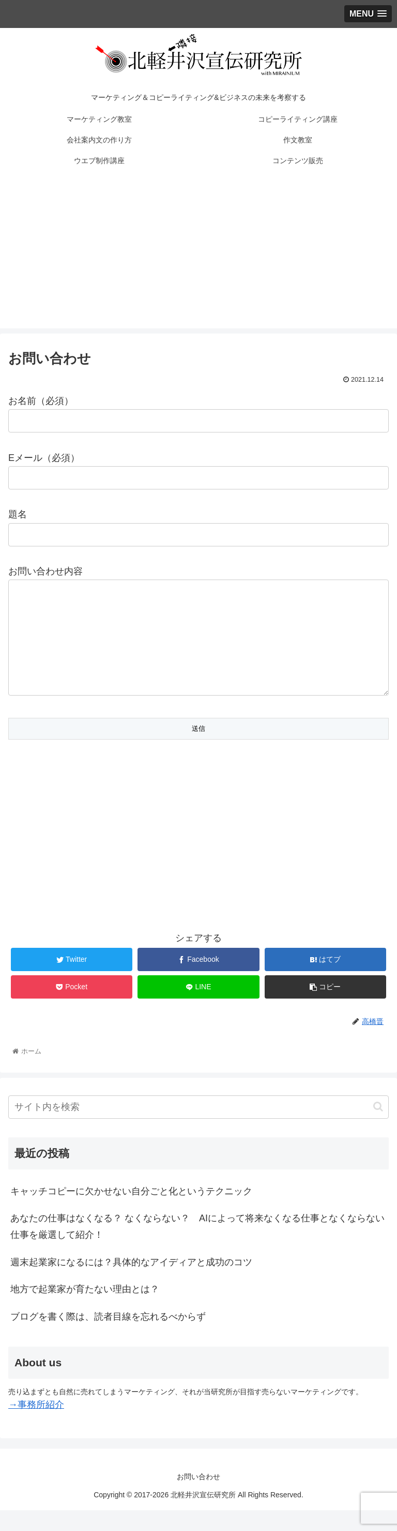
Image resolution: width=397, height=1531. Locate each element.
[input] (198, 1127)
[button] (378, 1127)
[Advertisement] (198, 255)
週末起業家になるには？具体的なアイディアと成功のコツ (131, 1283)
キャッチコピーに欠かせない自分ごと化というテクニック (131, 1212)
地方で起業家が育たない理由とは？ (84, 1310)
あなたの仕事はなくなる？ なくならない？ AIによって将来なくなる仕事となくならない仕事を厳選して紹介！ (197, 1247)
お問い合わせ (198, 1497)
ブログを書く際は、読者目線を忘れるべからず (108, 1337)
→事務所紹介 (36, 1425)
